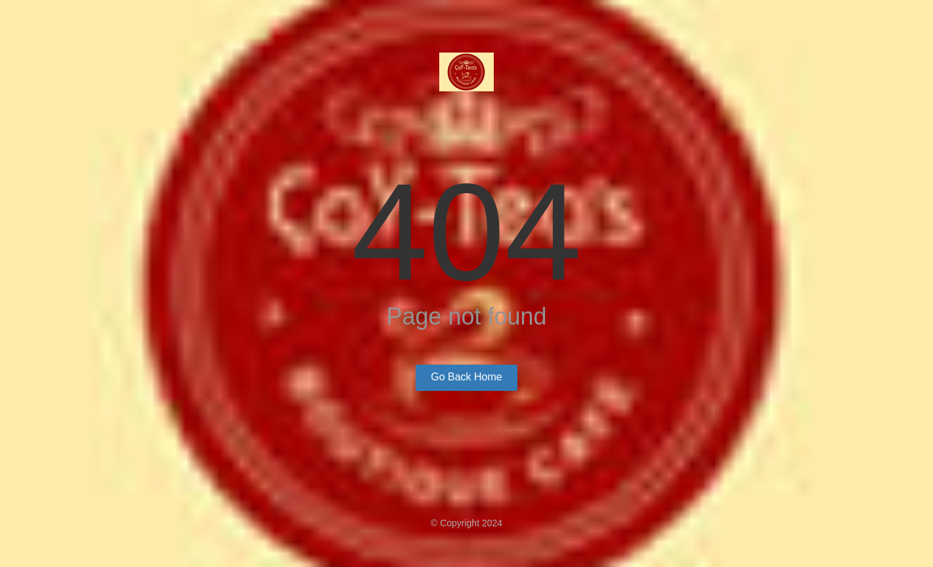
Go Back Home (466, 376)
